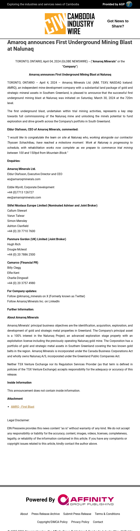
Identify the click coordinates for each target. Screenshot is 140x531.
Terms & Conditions (107, 514)
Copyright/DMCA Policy (52, 522)
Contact (98, 522)
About (24, 514)
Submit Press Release (77, 514)
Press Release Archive (46, 514)
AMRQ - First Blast (22, 406)
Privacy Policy (80, 522)
